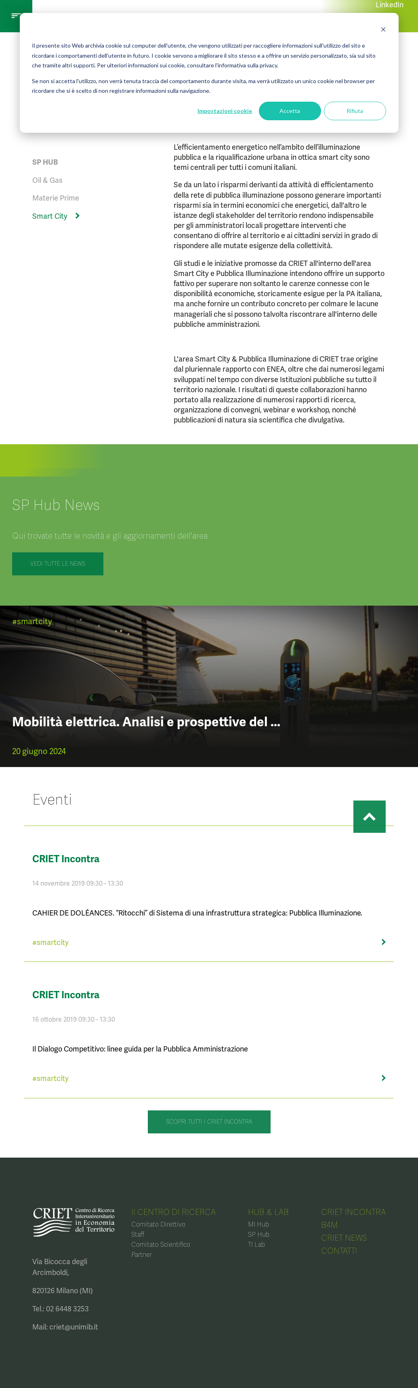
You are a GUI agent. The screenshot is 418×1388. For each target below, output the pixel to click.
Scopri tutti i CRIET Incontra (209, 1121)
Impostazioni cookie (224, 110)
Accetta (289, 110)
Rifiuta (355, 110)
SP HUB (45, 162)
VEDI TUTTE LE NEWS (57, 563)
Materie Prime (55, 198)
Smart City (49, 216)
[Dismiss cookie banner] (383, 30)
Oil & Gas (47, 180)
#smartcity (32, 621)
